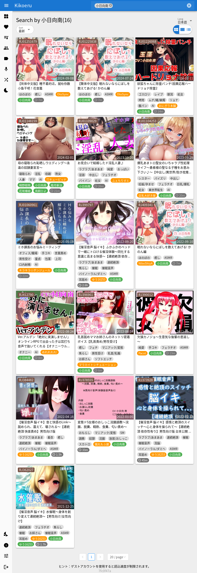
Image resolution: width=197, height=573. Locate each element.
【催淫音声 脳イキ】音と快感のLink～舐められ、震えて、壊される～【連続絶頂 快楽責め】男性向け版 (44, 426)
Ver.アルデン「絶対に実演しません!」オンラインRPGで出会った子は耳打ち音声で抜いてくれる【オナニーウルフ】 (44, 344)
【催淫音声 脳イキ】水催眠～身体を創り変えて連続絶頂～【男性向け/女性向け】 (44, 516)
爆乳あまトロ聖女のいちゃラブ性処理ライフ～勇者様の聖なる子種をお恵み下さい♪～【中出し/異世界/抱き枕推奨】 (163, 170)
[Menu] (6, 5)
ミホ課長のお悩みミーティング (39, 247)
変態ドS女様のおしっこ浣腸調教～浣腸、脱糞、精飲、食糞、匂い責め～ (103, 424)
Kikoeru (23, 5)
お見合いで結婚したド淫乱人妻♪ (101, 163)
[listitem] (6, 16)
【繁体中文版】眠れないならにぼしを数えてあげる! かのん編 (104, 85)
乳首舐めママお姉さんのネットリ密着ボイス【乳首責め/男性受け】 (104, 339)
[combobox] (149, 5)
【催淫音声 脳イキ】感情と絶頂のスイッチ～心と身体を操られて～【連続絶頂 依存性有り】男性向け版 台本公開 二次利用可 (164, 429)
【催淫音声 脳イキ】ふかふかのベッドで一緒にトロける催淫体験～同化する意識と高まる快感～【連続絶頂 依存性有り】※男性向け (104, 254)
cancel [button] (111, 5)
